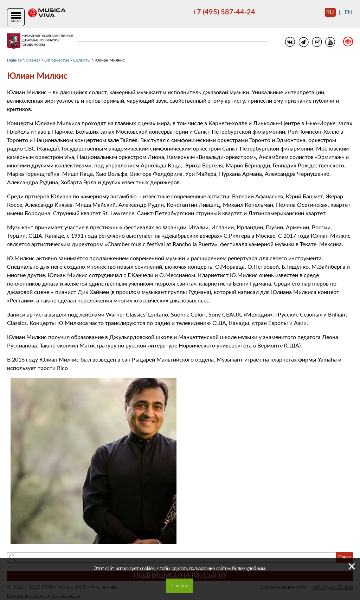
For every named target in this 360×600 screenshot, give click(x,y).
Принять (179, 586)
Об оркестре (56, 60)
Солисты (82, 60)
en (348, 12)
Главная (14, 60)
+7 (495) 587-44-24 (224, 12)
